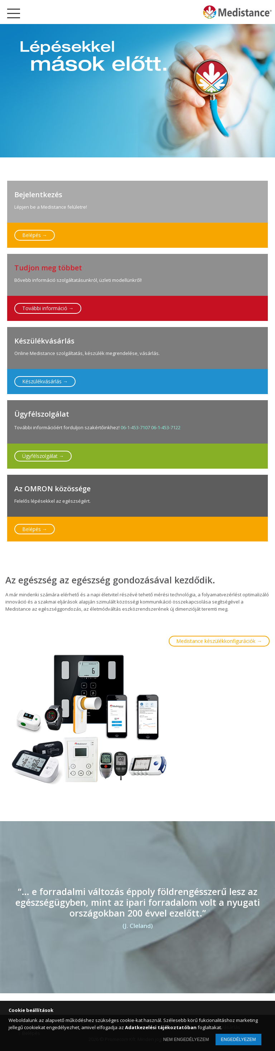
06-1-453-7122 (165, 427)
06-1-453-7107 (135, 427)
